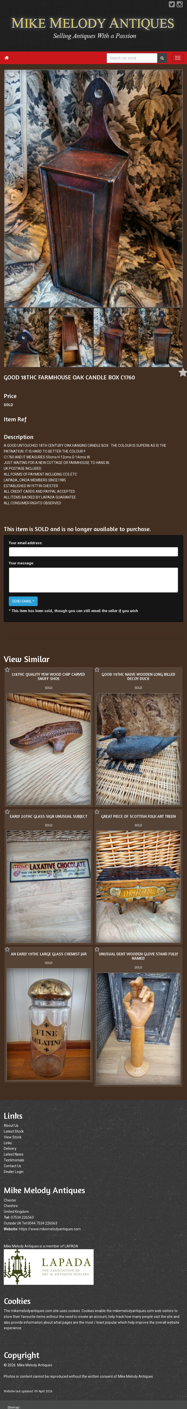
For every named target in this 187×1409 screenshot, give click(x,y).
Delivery (10, 1148)
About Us (11, 1126)
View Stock (12, 1137)
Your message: (21, 563)
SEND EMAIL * (23, 601)
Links (8, 1143)
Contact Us (12, 1166)
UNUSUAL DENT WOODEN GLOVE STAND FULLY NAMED (138, 955)
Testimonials (14, 1160)
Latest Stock (14, 1131)
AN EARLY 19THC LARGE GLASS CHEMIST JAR (49, 953)
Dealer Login (13, 1172)
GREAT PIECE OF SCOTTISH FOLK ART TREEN (138, 815)
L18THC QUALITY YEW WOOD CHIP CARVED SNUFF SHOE (48, 676)
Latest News (13, 1154)
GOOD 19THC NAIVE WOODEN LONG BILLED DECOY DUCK (138, 676)
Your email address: (26, 543)
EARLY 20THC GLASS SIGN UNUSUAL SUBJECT (48, 815)
